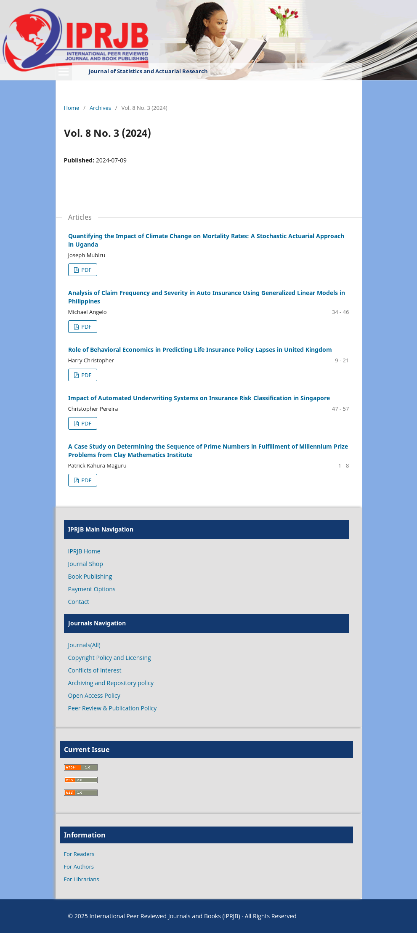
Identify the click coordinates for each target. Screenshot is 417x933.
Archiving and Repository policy (111, 683)
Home (72, 108)
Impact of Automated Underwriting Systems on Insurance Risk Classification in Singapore (199, 398)
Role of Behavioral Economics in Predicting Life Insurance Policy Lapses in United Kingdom (200, 350)
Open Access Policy (94, 695)
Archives (100, 108)
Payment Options (92, 589)
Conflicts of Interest (95, 670)
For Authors (79, 866)
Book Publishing (90, 576)
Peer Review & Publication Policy (112, 708)
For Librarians (81, 879)
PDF (85, 270)
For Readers (79, 854)
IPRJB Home (84, 551)
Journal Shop (85, 564)
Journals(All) (84, 645)
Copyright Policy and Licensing (109, 658)
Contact (78, 602)
